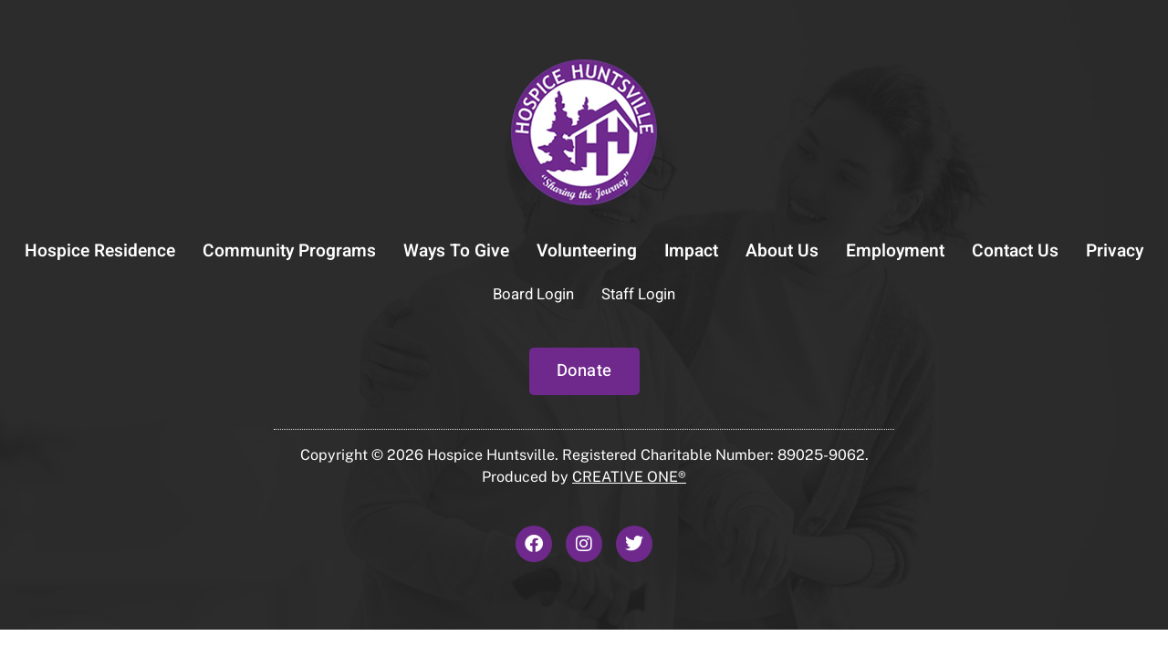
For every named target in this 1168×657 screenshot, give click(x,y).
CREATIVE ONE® (629, 476)
